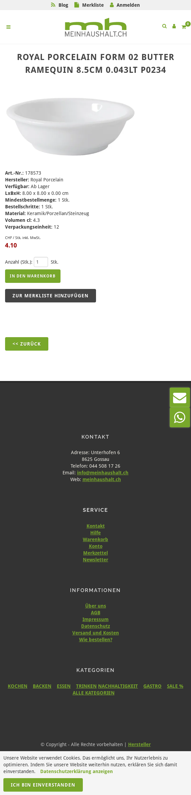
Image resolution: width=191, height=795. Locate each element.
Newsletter (95, 559)
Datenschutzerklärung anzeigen (76, 771)
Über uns (95, 606)
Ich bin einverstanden (43, 785)
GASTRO (152, 686)
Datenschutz (95, 626)
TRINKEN (86, 686)
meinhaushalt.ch (101, 479)
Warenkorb (95, 539)
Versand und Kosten (95, 633)
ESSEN (64, 686)
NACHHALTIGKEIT (118, 686)
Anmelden (128, 5)
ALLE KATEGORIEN (94, 693)
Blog (63, 5)
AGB (95, 612)
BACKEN (42, 686)
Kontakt (96, 526)
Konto (95, 546)
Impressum (95, 619)
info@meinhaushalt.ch (102, 472)
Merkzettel (95, 553)
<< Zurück (27, 344)
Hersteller (139, 744)
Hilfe (95, 532)
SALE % (175, 686)
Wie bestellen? (95, 639)
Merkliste (93, 5)
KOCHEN (17, 686)
